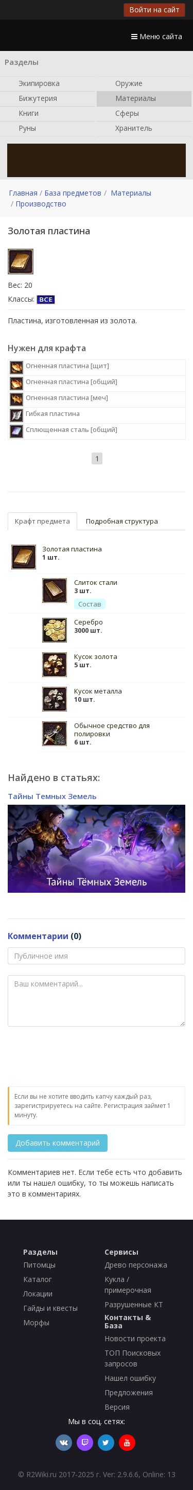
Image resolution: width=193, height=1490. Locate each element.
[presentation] (86, 1057)
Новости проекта (135, 1338)
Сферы (122, 114)
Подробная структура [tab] (122, 521)
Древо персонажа (135, 1265)
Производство (40, 204)
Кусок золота (95, 656)
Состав (89, 604)
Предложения (128, 1392)
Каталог (37, 1279)
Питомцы (39, 1265)
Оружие (124, 84)
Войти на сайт (154, 9)
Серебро (88, 622)
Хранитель (128, 129)
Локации (37, 1293)
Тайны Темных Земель (52, 796)
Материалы (130, 99)
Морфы (36, 1322)
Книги (23, 114)
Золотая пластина (72, 548)
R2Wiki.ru (41, 1474)
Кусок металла (98, 691)
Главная (23, 193)
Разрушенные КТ (133, 1304)
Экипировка (34, 84)
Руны (22, 129)
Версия (117, 1407)
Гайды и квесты (50, 1308)
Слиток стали (95, 582)
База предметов (72, 193)
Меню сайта (156, 36)
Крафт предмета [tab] (42, 521)
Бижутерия (32, 99)
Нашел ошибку (130, 1378)
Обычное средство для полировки (112, 729)
